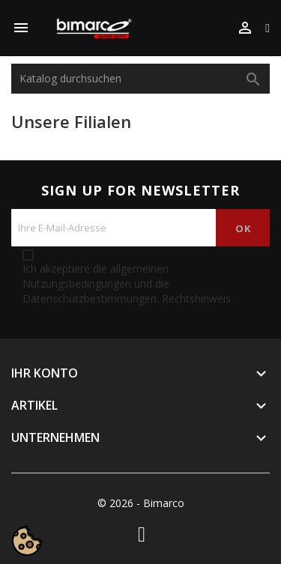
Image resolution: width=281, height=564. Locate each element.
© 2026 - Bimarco (140, 503)
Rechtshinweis (196, 298)
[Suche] (140, 79)
